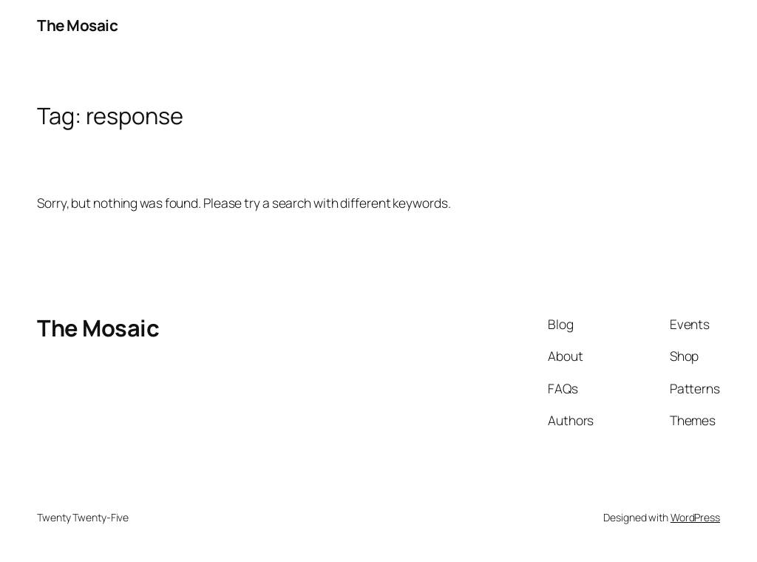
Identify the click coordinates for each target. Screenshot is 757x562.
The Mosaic (77, 25)
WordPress (695, 517)
